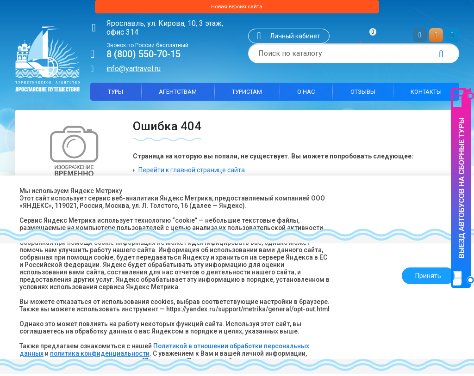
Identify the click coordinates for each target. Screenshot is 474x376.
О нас (306, 94)
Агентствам (178, 94)
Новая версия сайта (237, 8)
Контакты (426, 94)
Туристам (247, 94)
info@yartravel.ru (133, 71)
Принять (425, 272)
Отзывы (362, 94)
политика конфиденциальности (101, 353)
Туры (115, 94)
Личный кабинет (295, 38)
